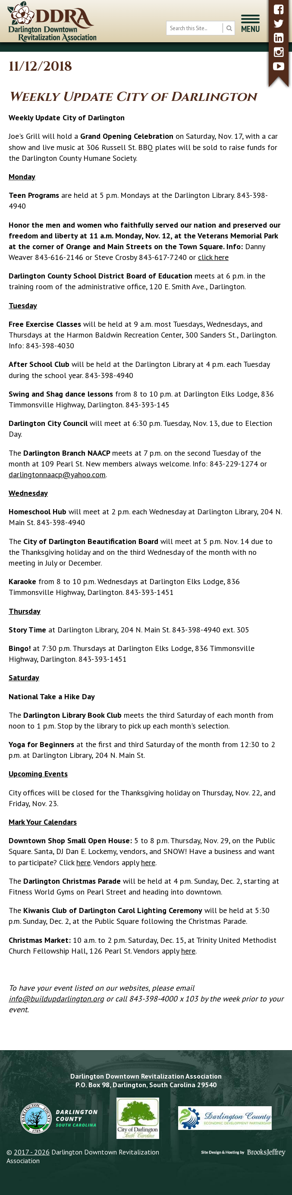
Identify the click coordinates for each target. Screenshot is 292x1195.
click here (213, 257)
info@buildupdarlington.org (56, 999)
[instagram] (278, 52)
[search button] (229, 28)
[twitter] (278, 23)
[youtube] (278, 66)
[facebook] (278, 9)
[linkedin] (278, 38)
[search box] (200, 28)
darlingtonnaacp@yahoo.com (57, 474)
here (83, 862)
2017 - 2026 (32, 1152)
